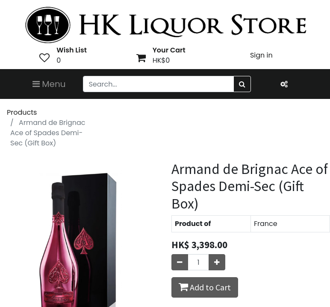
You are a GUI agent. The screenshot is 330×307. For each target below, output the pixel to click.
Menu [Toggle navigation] (49, 84)
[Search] (242, 84)
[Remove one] (179, 262)
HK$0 (161, 60)
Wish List (71, 50)
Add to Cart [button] (205, 287)
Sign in (261, 55)
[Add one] (217, 262)
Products (22, 112)
